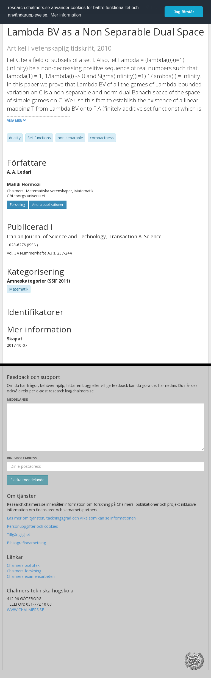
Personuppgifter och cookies (32, 526)
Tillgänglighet (18, 534)
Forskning (17, 204)
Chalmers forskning (24, 570)
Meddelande (17, 399)
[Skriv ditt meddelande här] (105, 427)
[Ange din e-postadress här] (105, 466)
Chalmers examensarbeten (31, 576)
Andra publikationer (47, 204)
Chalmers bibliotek (23, 565)
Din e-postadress (22, 458)
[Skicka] (27, 480)
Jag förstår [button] (184, 12)
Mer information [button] (66, 15)
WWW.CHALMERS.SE (25, 609)
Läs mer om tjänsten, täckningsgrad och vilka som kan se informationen (71, 518)
